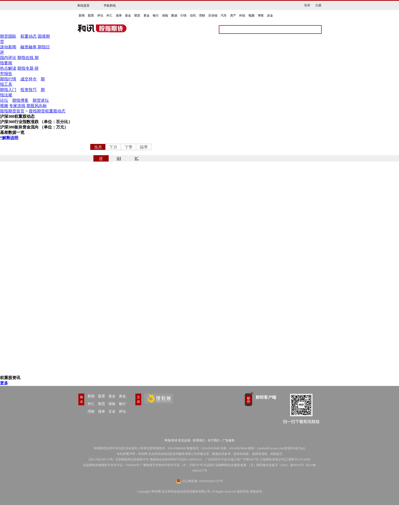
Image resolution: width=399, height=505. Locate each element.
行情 (183, 15)
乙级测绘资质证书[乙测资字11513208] (285, 459)
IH (119, 158)
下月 (113, 147)
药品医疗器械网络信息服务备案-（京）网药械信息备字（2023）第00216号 (254, 465)
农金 (270, 15)
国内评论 (8, 57)
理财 (202, 15)
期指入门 (8, 90)
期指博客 (20, 100)
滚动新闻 (8, 47)
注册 (318, 5)
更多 (4, 383)
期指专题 (25, 68)
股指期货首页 (12, 111)
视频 (251, 15)
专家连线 (17, 106)
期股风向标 (36, 106)
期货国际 (8, 36)
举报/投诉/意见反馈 (177, 440)
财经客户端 (266, 397)
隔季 (144, 147)
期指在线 (25, 57)
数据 (174, 15)
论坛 (4, 100)
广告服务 (228, 440)
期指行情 (8, 79)
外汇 (109, 15)
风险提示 (276, 454)
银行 (156, 15)
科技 (242, 15)
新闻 (82, 15)
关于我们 (214, 440)
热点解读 (8, 68)
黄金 (147, 15)
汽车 (224, 15)
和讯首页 (83, 5)
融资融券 (29, 47)
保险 (165, 15)
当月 (98, 147)
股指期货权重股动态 (47, 111)
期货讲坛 (41, 100)
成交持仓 (28, 79)
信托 (193, 15)
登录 (307, 5)
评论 (100, 15)
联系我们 (199, 440)
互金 (112, 411)
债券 (119, 15)
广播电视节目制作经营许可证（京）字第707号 (171, 465)
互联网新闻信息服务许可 (132, 459)
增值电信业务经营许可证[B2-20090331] (176, 459)
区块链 (213, 15)
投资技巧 (28, 90)
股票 (91, 15)
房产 (233, 15)
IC (137, 158)
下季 (128, 147)
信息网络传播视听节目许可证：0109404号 (111, 465)
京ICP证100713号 (101, 459)
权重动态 (28, 36)
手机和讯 (110, 5)
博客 (261, 15)
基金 (128, 15)
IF (101, 158)
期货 (137, 15)
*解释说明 (9, 138)
